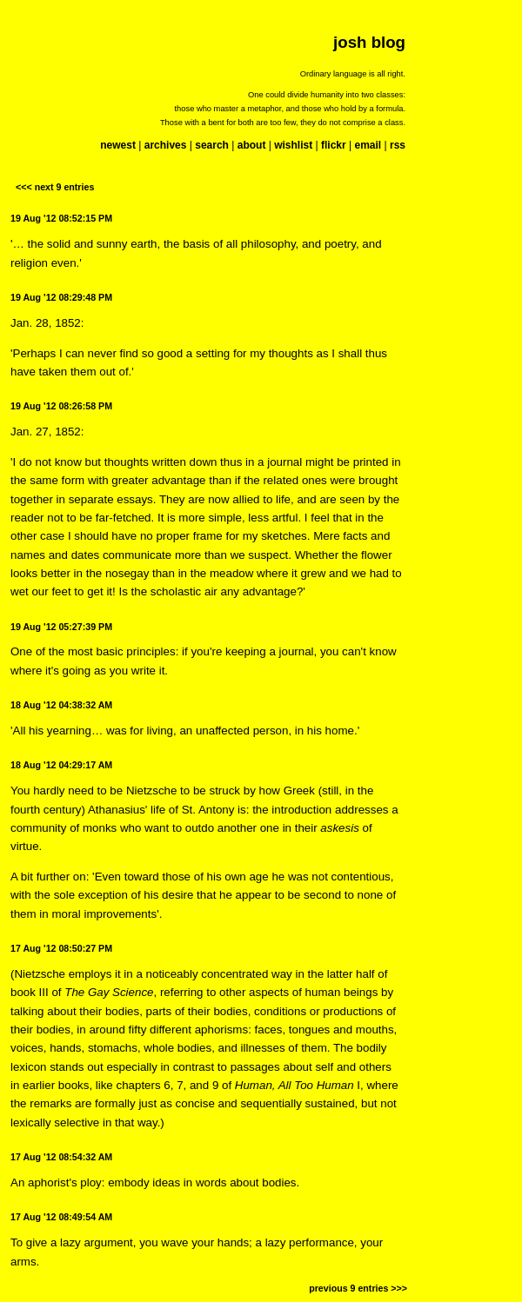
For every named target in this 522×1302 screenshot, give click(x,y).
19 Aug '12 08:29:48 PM (61, 297)
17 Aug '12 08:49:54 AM (61, 1217)
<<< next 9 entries (55, 187)
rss (397, 145)
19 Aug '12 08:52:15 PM (61, 218)
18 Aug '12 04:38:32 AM (61, 705)
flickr (333, 145)
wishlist (293, 145)
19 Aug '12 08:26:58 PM (61, 406)
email (367, 145)
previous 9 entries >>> (358, 1288)
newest (118, 145)
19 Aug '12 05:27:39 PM (61, 626)
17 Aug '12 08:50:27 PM (61, 948)
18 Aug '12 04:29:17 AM (61, 765)
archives (165, 145)
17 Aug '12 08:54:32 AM (61, 1157)
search (212, 145)
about (252, 145)
